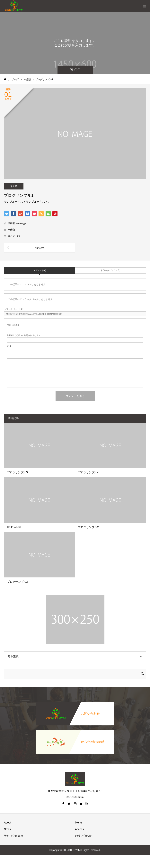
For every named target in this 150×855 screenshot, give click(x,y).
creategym (21, 223)
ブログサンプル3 (17, 581)
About (7, 822)
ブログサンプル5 (17, 472)
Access (79, 829)
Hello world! (14, 527)
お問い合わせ (83, 835)
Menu (78, 822)
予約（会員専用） (15, 835)
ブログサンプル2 (88, 527)
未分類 (13, 186)
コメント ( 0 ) (39, 270)
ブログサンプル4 (88, 472)
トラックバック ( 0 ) (110, 270)
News (7, 829)
